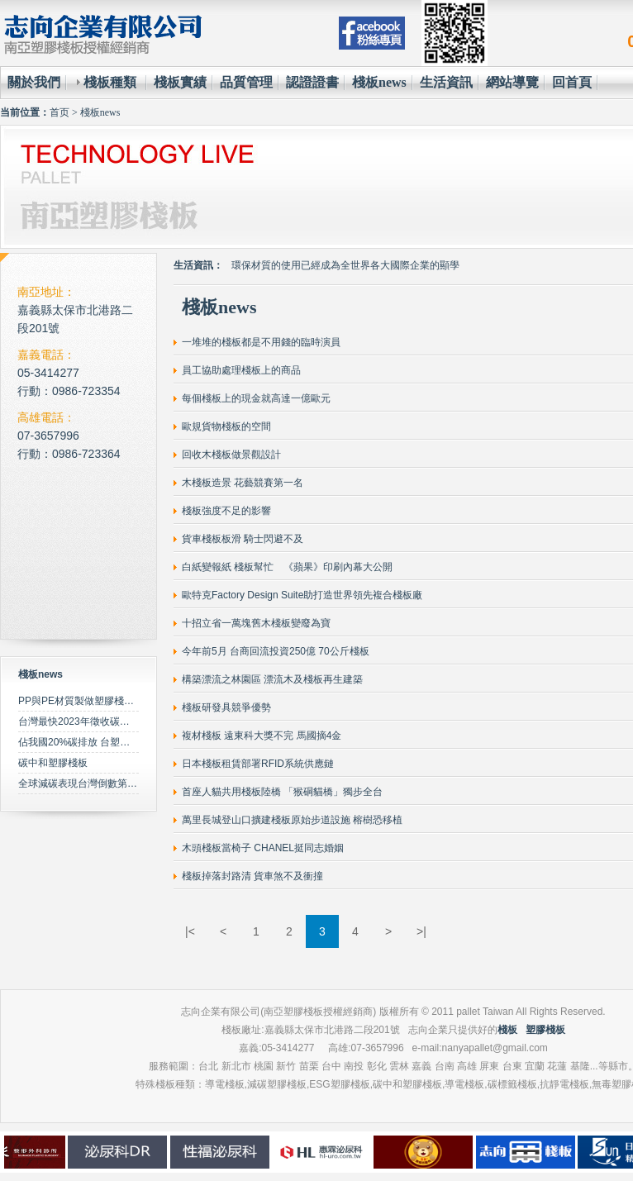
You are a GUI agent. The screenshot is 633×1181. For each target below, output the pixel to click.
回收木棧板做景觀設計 (231, 454)
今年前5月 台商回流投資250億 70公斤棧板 (275, 651)
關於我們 (33, 82)
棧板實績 (180, 82)
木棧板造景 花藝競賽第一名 (242, 482)
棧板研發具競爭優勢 (226, 707)
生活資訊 (446, 82)
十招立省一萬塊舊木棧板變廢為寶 (256, 623)
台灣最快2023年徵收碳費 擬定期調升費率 (110, 721)
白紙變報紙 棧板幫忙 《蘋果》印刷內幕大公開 (287, 567)
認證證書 (312, 82)
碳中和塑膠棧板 (53, 763)
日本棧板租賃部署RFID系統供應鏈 (258, 763)
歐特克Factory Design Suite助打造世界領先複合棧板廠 (302, 595)
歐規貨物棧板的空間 (226, 426)
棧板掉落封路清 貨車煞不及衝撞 (252, 876)
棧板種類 (109, 82)
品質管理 (246, 82)
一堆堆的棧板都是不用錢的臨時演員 (261, 342)
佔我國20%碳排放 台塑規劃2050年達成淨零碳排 (124, 742)
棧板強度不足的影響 (226, 511)
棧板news (379, 82)
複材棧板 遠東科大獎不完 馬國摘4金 (261, 735)
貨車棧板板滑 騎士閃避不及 (242, 539)
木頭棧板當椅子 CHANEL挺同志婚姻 (263, 848)
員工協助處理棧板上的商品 (241, 370)
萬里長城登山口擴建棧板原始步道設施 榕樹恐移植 (292, 820)
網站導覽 (512, 82)
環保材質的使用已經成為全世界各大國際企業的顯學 (345, 265)
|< (190, 931)
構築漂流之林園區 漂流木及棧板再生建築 (272, 679)
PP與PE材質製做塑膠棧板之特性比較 (100, 701)
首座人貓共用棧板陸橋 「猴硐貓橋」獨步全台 (282, 792)
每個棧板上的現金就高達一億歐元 (256, 398)
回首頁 (572, 82)
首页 (59, 112)
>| (421, 931)
